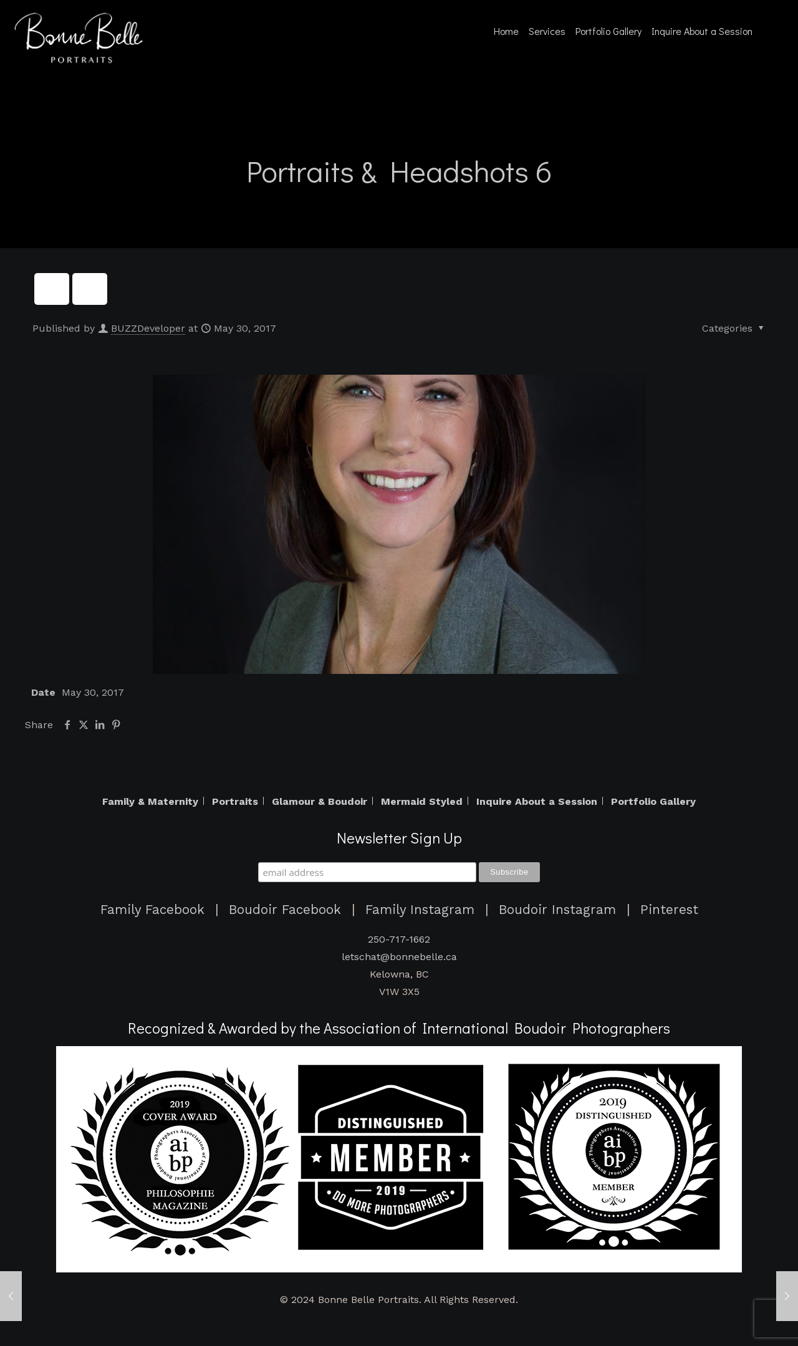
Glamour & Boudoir (319, 802)
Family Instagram (419, 909)
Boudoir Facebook (285, 909)
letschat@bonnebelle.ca (399, 957)
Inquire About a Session (536, 802)
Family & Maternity (150, 802)
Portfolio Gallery (653, 802)
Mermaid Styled (422, 802)
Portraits (235, 802)
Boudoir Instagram (557, 909)
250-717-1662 (399, 939)
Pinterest (669, 909)
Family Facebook (152, 909)
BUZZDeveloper (148, 328)
